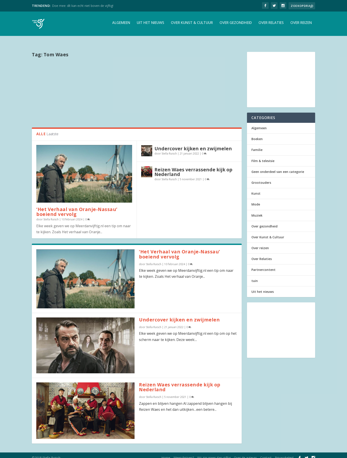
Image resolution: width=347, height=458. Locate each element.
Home (165, 453)
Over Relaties (271, 25)
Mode (255, 199)
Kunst (255, 188)
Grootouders (261, 178)
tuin (254, 276)
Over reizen (301, 25)
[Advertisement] (137, 87)
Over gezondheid (236, 25)
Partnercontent (263, 265)
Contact (266, 453)
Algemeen (121, 25)
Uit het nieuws (150, 25)
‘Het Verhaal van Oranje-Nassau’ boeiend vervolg (77, 207)
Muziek (256, 210)
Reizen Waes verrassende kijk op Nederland (193, 167)
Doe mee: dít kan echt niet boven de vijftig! (82, 6)
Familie (256, 145)
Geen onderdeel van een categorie (277, 167)
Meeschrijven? (184, 453)
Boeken (257, 134)
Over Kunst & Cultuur (192, 25)
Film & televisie (262, 156)
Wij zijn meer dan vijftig (214, 453)
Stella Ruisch (51, 214)
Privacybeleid (284, 453)
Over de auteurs (245, 453)
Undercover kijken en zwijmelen (193, 144)
